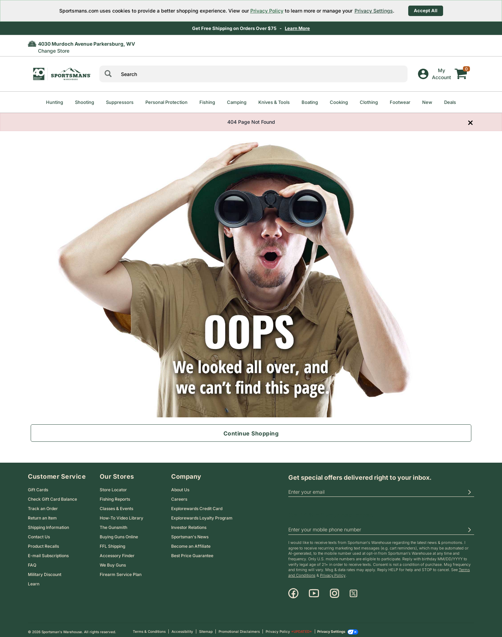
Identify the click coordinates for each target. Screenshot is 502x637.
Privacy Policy (266, 11)
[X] (353, 590)
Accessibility (182, 628)
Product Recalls (43, 542)
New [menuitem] (427, 102)
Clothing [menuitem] (369, 102)
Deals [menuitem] (450, 102)
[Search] (108, 74)
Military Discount (44, 571)
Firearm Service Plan (121, 571)
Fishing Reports (115, 495)
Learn (33, 580)
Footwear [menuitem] (400, 102)
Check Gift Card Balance (52, 495)
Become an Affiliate (191, 542)
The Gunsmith (113, 523)
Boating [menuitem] (310, 102)
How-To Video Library (121, 514)
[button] (469, 488)
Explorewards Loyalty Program (202, 514)
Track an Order (43, 505)
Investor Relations (188, 523)
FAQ (32, 561)
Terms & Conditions (149, 628)
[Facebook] (293, 590)
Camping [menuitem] (236, 102)
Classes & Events (116, 505)
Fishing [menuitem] (207, 102)
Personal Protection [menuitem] (166, 102)
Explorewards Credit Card (196, 505)
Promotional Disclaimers (239, 628)
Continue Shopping (251, 433)
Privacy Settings (374, 11)
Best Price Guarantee (192, 552)
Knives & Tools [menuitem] (274, 102)
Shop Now (291, 28)
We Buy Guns (113, 561)
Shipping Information (48, 523)
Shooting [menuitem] (84, 102)
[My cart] (461, 68)
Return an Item (42, 514)
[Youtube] (314, 590)
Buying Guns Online (119, 533)
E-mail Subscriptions (48, 552)
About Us (180, 486)
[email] (381, 488)
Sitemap (206, 628)
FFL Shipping (112, 542)
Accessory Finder (117, 552)
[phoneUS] (381, 526)
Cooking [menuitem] (339, 102)
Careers (179, 495)
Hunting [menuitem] (54, 102)
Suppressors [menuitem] (120, 102)
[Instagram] (334, 590)
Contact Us (39, 533)
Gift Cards (38, 486)
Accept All (426, 10)
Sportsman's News (189, 533)
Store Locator (113, 486)
